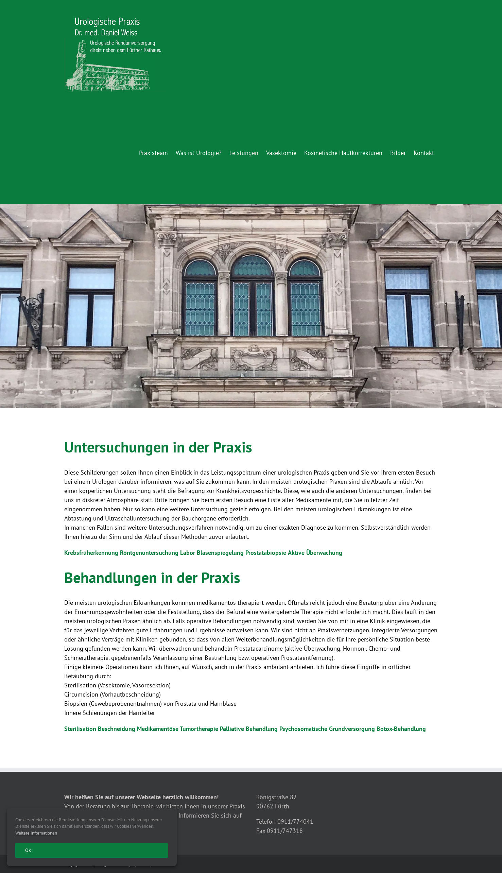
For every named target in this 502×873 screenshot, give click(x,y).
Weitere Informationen (36, 833)
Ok (28, 850)
